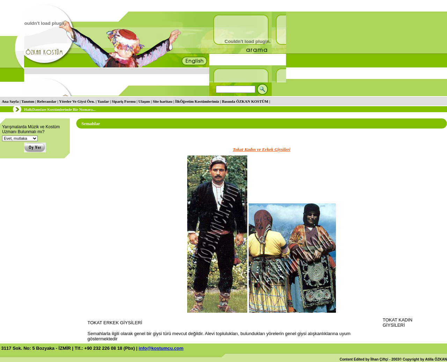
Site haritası (163, 101)
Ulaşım (144, 101)
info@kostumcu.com (161, 348)
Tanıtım (27, 101)
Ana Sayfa (10, 101)
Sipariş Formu (123, 101)
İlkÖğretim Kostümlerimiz (197, 101)
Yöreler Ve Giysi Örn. (77, 101)
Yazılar (103, 101)
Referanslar (46, 101)
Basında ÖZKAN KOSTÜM (245, 101)
